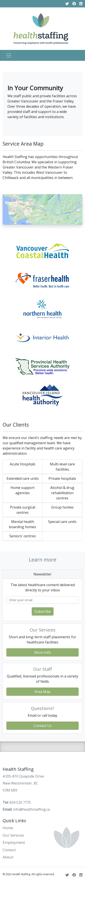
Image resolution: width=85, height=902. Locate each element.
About (8, 856)
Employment (14, 842)
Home (8, 827)
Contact (9, 849)
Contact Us (43, 725)
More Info (42, 652)
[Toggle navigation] (9, 55)
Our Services (13, 835)
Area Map (42, 691)
